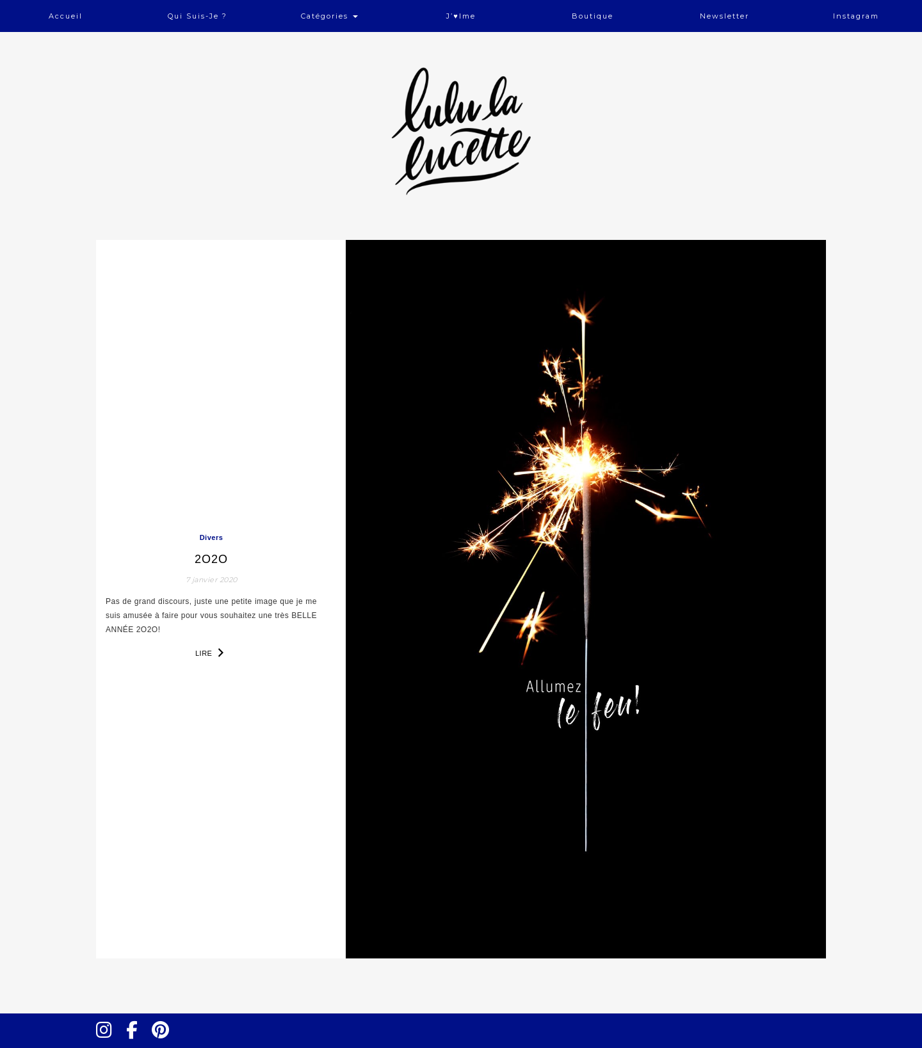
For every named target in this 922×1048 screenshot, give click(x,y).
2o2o (211, 559)
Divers (211, 537)
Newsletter (724, 16)
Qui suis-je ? (197, 16)
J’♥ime (461, 16)
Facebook (137, 1041)
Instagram (856, 16)
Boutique (592, 16)
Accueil (66, 16)
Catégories (329, 16)
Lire (211, 652)
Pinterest (164, 1041)
